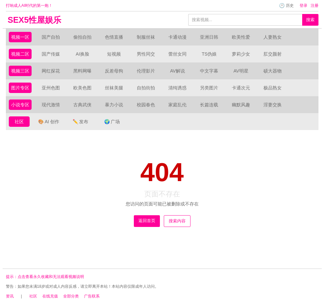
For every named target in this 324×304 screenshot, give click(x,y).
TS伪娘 (209, 54)
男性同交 (146, 54)
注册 (314, 5)
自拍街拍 (146, 87)
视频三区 (20, 70)
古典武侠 (82, 104)
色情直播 (114, 37)
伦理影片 (146, 70)
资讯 (10, 296)
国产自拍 (51, 37)
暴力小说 (114, 104)
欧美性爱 (241, 37)
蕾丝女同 (177, 54)
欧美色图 (82, 87)
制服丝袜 (146, 37)
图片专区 (20, 87)
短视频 (114, 54)
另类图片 (209, 87)
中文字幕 (209, 70)
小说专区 (20, 104)
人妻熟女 (272, 37)
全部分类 (71, 296)
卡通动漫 (177, 37)
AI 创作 (48, 121)
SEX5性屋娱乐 (34, 19)
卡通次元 (241, 87)
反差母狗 (114, 70)
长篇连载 (209, 104)
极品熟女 (272, 87)
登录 (303, 5)
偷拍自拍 (82, 37)
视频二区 (20, 54)
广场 (112, 121)
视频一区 (20, 37)
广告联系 (92, 296)
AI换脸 (82, 54)
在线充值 (50, 296)
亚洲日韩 (209, 37)
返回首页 (146, 220)
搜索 (310, 19)
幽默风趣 (241, 104)
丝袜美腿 (114, 87)
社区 (19, 121)
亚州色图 (51, 87)
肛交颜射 (272, 54)
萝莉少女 (241, 54)
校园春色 (146, 104)
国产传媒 (51, 54)
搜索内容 (177, 220)
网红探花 (51, 70)
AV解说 (177, 70)
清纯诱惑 (177, 87)
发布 (80, 121)
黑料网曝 (82, 70)
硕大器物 (272, 70)
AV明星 (240, 70)
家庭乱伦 (177, 104)
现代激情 (51, 104)
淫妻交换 (272, 104)
